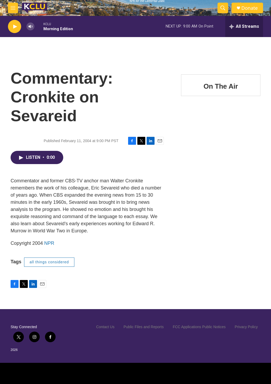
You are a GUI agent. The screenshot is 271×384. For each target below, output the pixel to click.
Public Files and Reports (144, 327)
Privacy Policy (246, 327)
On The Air (221, 86)
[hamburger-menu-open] (13, 8)
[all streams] (244, 26)
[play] (14, 27)
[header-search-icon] (223, 8)
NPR (49, 243)
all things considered (49, 262)
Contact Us (105, 327)
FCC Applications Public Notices (199, 327)
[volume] (30, 27)
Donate (249, 8)
